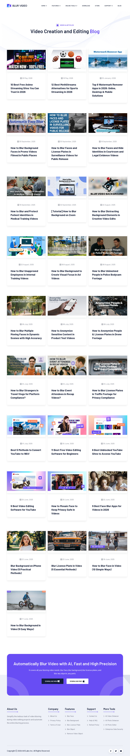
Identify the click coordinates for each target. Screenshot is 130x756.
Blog (119, 6)
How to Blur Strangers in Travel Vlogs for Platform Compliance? (25, 394)
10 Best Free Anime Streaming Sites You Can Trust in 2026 (25, 88)
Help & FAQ (93, 721)
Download (86, 6)
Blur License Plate (73, 725)
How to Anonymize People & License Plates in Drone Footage (107, 334)
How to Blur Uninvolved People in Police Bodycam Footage (106, 274)
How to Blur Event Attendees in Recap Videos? (62, 394)
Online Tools (71, 6)
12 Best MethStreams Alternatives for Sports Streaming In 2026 (64, 88)
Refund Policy (94, 725)
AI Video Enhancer (112, 716)
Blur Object (71, 729)
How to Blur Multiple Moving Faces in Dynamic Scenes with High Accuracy (26, 334)
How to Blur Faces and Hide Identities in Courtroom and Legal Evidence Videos (107, 151)
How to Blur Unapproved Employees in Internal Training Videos (24, 274)
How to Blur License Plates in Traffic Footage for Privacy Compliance (107, 394)
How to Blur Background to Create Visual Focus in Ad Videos (66, 274)
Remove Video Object (75, 734)
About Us (53, 716)
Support (108, 6)
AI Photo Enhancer (112, 721)
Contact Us (93, 716)
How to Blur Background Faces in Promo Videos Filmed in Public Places (24, 151)
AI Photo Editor (110, 725)
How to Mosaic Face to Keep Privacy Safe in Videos (64, 509)
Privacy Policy (55, 721)
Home (43, 6)
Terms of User (55, 725)
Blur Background (73, 721)
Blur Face (70, 716)
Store (97, 6)
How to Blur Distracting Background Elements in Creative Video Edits (106, 215)
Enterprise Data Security (114, 729)
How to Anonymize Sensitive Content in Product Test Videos (63, 334)
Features (55, 6)
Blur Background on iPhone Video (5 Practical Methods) (26, 569)
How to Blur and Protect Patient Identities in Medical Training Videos (24, 215)
